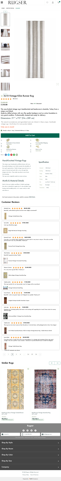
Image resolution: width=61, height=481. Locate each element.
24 (28, 354)
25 (32, 354)
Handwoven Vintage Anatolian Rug (45, 413)
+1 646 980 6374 (28, 434)
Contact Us (6, 434)
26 (36, 354)
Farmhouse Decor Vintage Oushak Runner (15, 413)
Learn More (9, 144)
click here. (32, 197)
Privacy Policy (26, 474)
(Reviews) (15, 98)
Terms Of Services (34, 474)
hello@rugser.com (48, 434)
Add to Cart (30, 135)
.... (24, 354)
